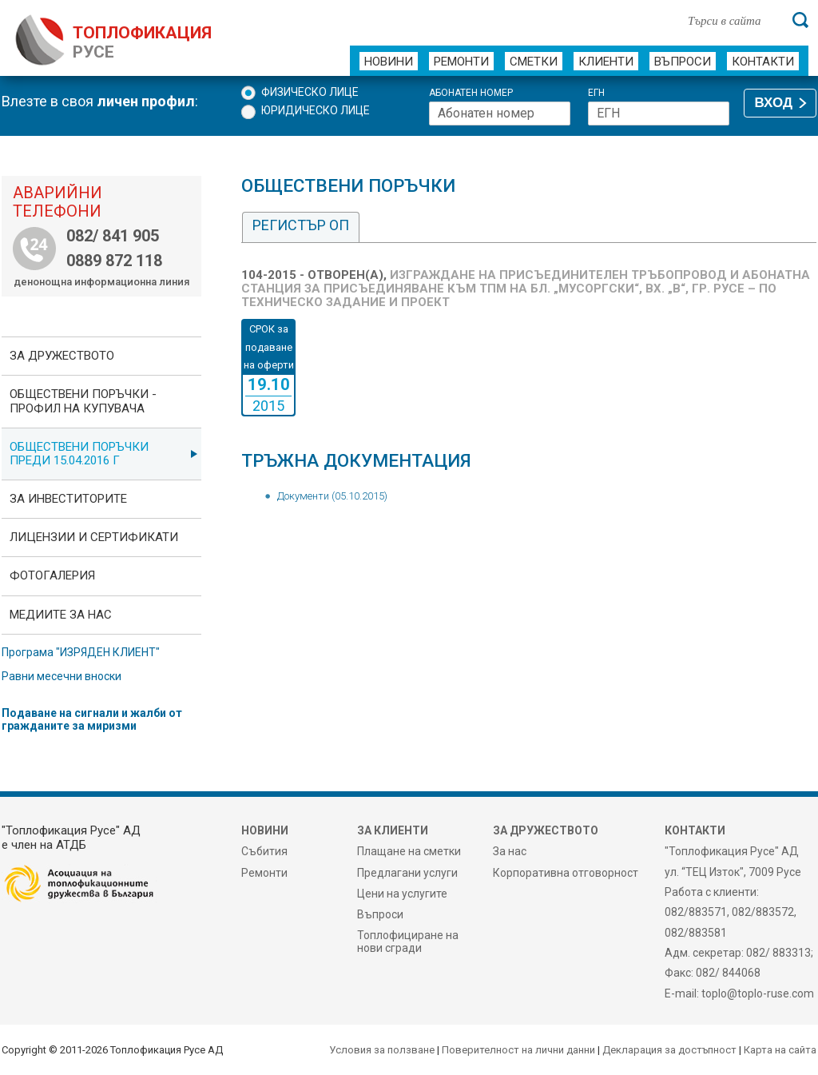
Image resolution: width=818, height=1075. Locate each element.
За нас (509, 851)
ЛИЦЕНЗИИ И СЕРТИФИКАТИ (94, 537)
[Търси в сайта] (732, 20)
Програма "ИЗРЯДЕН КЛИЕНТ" (81, 652)
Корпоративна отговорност (565, 872)
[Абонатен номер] (499, 113)
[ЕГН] (658, 113)
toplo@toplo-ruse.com (757, 993)
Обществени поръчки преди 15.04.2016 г (79, 454)
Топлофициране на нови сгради (408, 941)
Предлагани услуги (407, 872)
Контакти (763, 61)
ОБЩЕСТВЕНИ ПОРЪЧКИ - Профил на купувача (83, 401)
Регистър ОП (300, 225)
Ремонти (461, 61)
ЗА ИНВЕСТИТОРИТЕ (68, 499)
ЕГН (596, 93)
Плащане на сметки (409, 851)
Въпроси (682, 61)
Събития (264, 851)
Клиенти (605, 61)
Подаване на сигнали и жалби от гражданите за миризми (92, 719)
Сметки (534, 61)
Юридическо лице (315, 110)
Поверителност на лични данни (518, 1050)
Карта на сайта (780, 1050)
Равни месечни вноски (61, 676)
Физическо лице (310, 92)
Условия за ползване (382, 1050)
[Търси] (800, 20)
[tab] (300, 227)
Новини (388, 61)
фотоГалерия (52, 575)
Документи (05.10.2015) (332, 496)
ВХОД (773, 102)
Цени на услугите (402, 893)
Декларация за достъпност (669, 1050)
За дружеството (62, 355)
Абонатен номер (471, 93)
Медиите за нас (61, 614)
